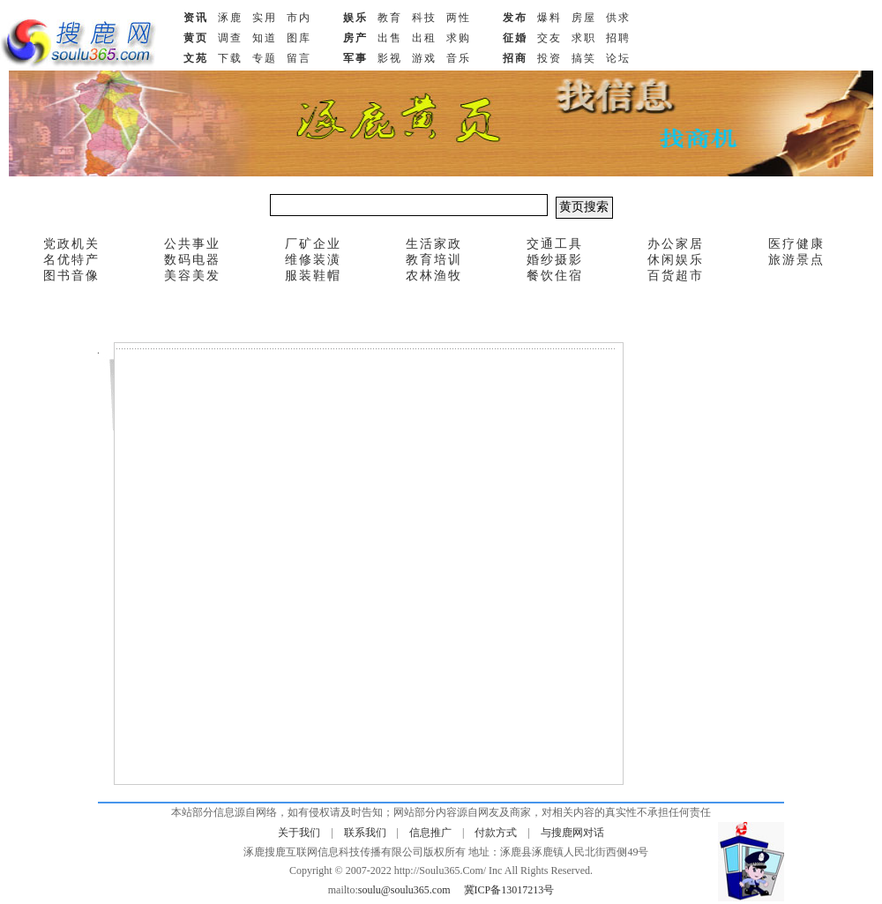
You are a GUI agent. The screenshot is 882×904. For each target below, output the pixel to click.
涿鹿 (230, 17)
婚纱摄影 (555, 259)
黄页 (195, 38)
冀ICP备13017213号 (509, 890)
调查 (230, 38)
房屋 (584, 17)
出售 (389, 38)
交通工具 (555, 243)
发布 (515, 17)
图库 (299, 38)
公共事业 (192, 243)
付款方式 (496, 832)
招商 (515, 58)
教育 (389, 17)
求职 (584, 38)
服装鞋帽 (313, 275)
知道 (264, 38)
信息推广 (430, 832)
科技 (424, 17)
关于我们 (299, 832)
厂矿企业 (313, 243)
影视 (389, 58)
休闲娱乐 (675, 259)
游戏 (424, 58)
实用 (264, 17)
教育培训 (434, 259)
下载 (230, 58)
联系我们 (365, 832)
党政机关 (71, 243)
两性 (458, 17)
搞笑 (584, 58)
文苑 (195, 58)
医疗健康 (796, 243)
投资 (549, 58)
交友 (549, 38)
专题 (264, 58)
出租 (424, 38)
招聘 (618, 38)
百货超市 (675, 275)
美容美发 (192, 275)
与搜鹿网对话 (572, 832)
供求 (618, 17)
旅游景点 (796, 259)
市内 (299, 17)
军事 (355, 58)
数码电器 (192, 259)
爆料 (549, 17)
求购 (458, 38)
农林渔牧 (434, 275)
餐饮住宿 (555, 275)
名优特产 (71, 259)
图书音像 (71, 275)
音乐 (458, 58)
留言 (299, 58)
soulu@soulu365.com (404, 890)
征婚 (515, 38)
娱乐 (355, 17)
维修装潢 (313, 259)
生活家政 (434, 243)
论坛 (618, 58)
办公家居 (675, 243)
